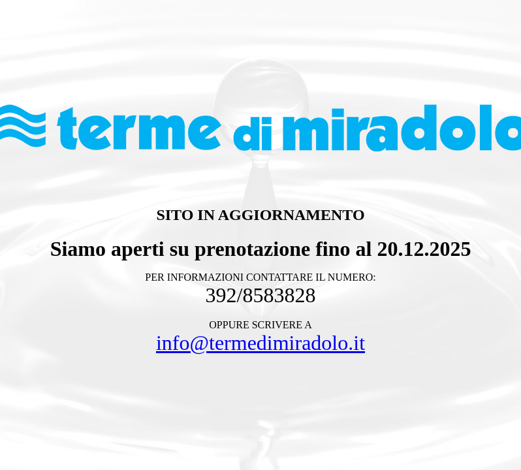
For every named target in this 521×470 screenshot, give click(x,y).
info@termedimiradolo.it (260, 342)
